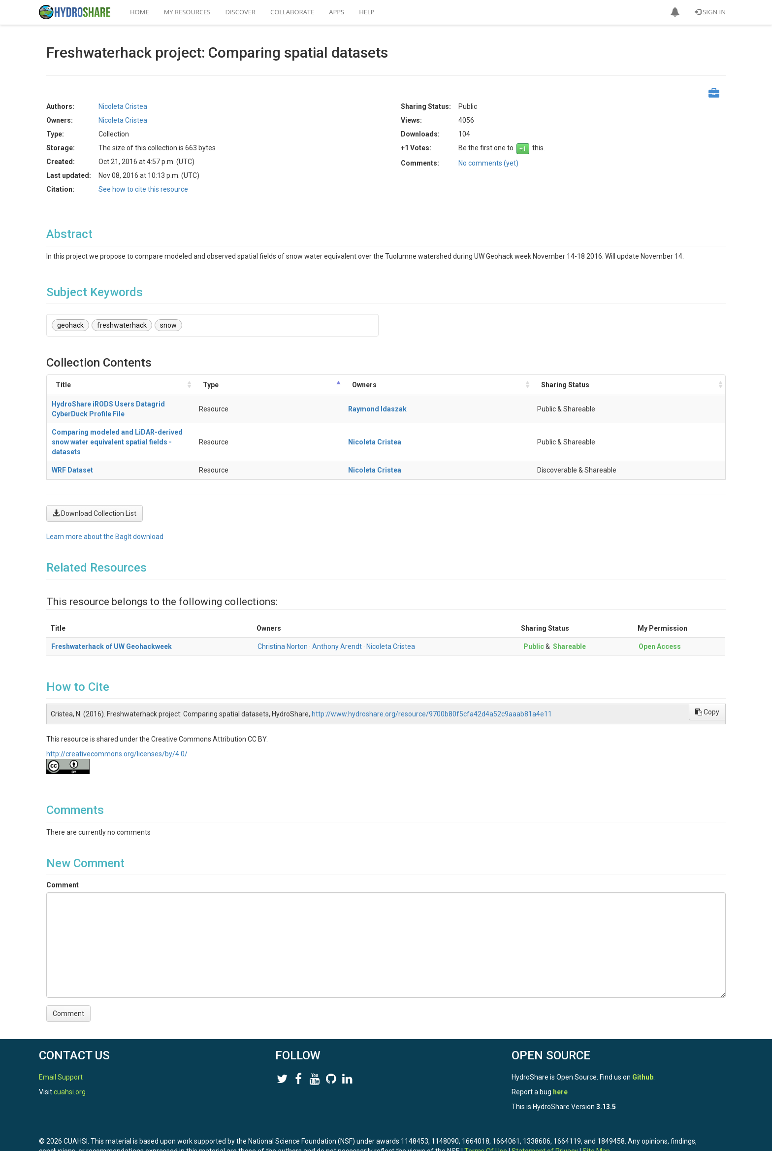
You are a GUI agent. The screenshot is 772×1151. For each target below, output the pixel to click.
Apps (336, 11)
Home (139, 11)
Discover (240, 11)
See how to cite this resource (143, 189)
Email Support (61, 1047)
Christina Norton (282, 617)
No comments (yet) (488, 163)
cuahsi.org (70, 1062)
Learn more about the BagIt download (104, 507)
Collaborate (292, 11)
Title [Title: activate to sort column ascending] (63, 385)
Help (366, 11)
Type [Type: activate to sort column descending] (473, 385)
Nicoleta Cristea (122, 106)
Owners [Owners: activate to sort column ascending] (533, 385)
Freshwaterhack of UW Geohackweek (111, 617)
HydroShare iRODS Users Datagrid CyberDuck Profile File (145, 404)
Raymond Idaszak (546, 404)
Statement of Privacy (545, 1121)
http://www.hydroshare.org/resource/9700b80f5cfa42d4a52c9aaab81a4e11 (432, 684)
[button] (675, 12)
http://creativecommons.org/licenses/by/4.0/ (117, 724)
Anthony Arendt (337, 617)
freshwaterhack (122, 325)
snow (168, 325)
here (560, 1062)
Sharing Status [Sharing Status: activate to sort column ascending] (633, 385)
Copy (707, 682)
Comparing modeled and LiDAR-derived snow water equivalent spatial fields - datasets (193, 422)
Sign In (710, 11)
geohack (70, 325)
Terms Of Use (485, 1121)
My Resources (187, 11)
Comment (62, 855)
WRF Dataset (72, 440)
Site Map (596, 1121)
